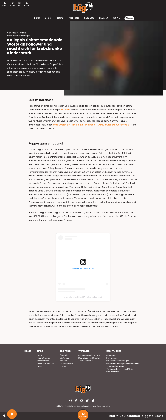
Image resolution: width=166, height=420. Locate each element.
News (19, 4)
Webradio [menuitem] (74, 18)
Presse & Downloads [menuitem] (45, 363)
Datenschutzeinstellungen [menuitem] (117, 361)
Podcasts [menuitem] (89, 18)
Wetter (12, 4)
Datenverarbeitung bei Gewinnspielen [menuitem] (122, 363)
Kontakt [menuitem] (40, 355)
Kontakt (27, 4)
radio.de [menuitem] (63, 361)
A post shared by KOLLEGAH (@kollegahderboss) (83, 297)
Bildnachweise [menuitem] (112, 372)
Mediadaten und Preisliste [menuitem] (89, 358)
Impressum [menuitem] (111, 355)
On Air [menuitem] (48, 18)
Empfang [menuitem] (65, 350)
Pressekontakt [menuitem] (43, 361)
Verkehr (4, 4)
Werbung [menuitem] (84, 350)
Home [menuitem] (27, 350)
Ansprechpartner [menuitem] (85, 361)
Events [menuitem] (116, 18)
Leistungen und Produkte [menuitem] (89, 355)
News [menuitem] (61, 18)
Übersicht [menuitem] (64, 355)
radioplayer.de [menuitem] (66, 363)
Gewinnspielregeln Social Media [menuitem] (119, 369)
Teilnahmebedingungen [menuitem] (116, 366)
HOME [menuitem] (37, 18)
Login (129, 18)
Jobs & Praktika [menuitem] (43, 358)
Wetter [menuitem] (39, 366)
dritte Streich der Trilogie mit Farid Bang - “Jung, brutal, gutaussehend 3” (92, 124)
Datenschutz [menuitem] (111, 358)
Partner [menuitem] (63, 366)
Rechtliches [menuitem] (113, 350)
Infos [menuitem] (40, 350)
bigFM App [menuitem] (64, 358)
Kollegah (65, 109)
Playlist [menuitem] (103, 18)
